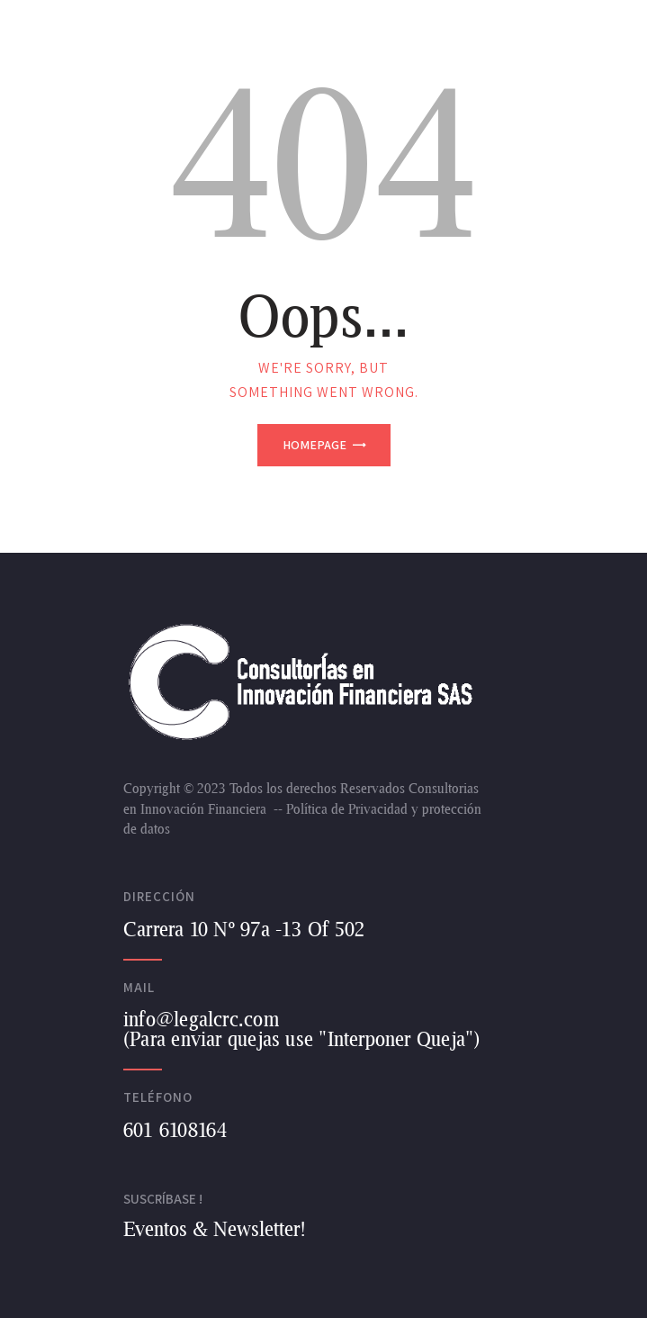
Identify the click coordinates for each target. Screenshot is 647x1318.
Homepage (314, 445)
